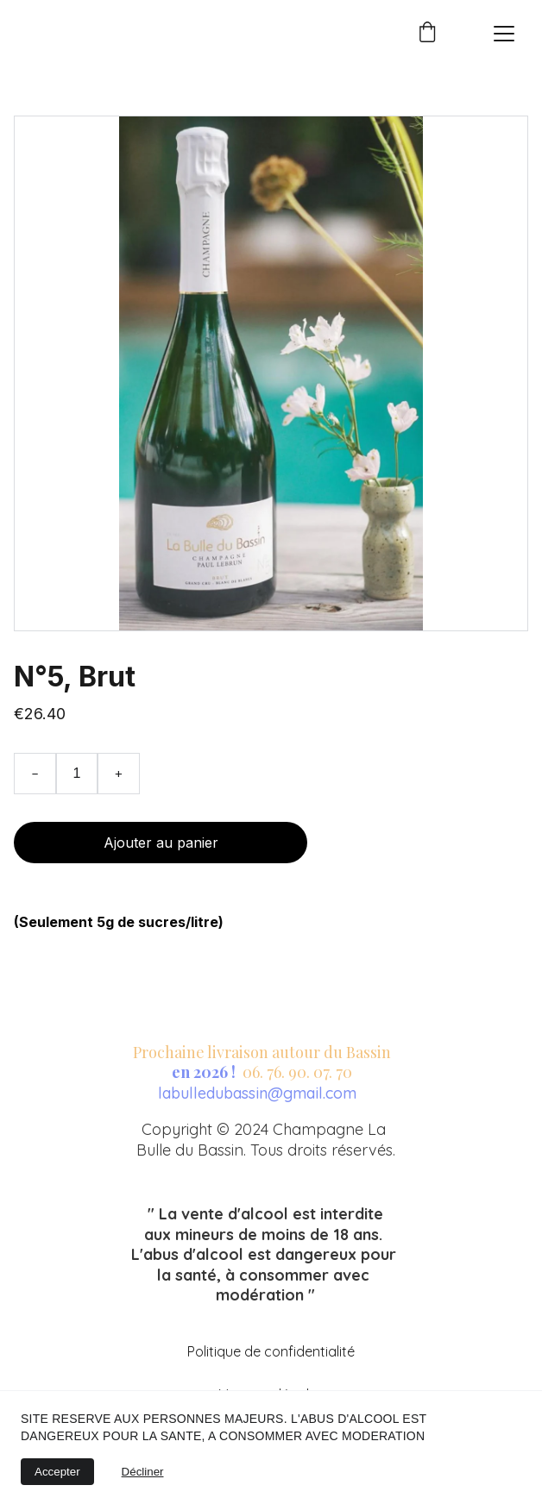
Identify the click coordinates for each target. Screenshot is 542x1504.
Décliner (143, 1471)
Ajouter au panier (161, 842)
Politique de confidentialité (271, 1351)
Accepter (57, 1471)
